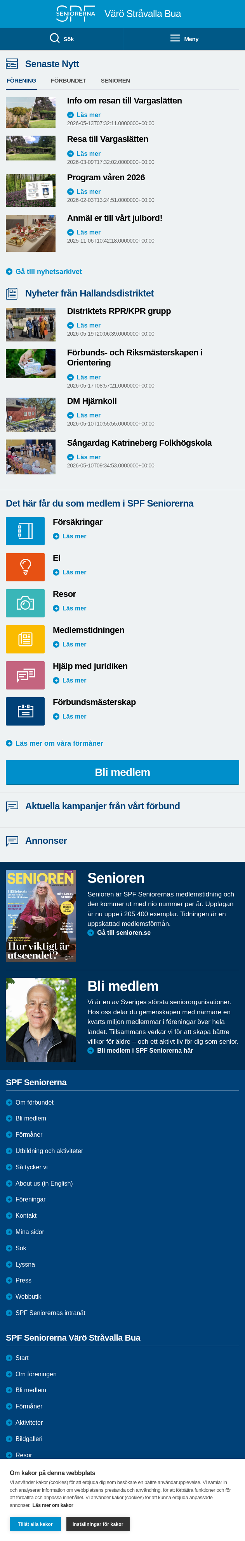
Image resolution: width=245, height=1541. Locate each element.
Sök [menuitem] (61, 38)
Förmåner (29, 1134)
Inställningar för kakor (98, 1524)
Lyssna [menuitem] (25, 1264)
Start (22, 1358)
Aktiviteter (29, 1422)
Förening (21, 80)
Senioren (115, 80)
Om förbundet (35, 1102)
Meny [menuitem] (183, 38)
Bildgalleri (29, 1439)
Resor (24, 1455)
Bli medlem (122, 772)
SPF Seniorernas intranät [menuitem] (50, 1313)
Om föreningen (36, 1374)
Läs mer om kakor (53, 1505)
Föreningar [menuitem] (30, 1199)
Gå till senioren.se (124, 932)
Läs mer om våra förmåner (59, 743)
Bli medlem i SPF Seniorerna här (145, 1050)
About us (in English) (44, 1183)
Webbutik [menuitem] (28, 1296)
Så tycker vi (32, 1167)
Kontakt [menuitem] (26, 1215)
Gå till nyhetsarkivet (49, 272)
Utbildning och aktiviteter (49, 1151)
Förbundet (68, 80)
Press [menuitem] (23, 1280)
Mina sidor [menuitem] (30, 1232)
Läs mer (89, 115)
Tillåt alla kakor (35, 1524)
